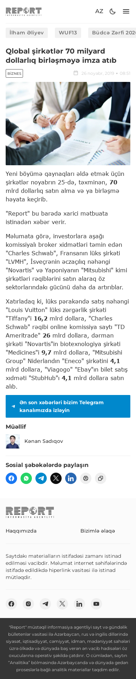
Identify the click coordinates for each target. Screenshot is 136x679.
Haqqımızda (21, 531)
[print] (85, 478)
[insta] (28, 604)
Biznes (14, 73)
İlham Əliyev (27, 32)
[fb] (11, 478)
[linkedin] (70, 478)
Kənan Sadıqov (34, 441)
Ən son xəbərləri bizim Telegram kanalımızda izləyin (57, 406)
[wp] (26, 478)
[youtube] (96, 604)
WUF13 (68, 32)
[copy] (100, 478)
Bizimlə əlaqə (97, 531)
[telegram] (41, 478)
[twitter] (56, 478)
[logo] (24, 11)
